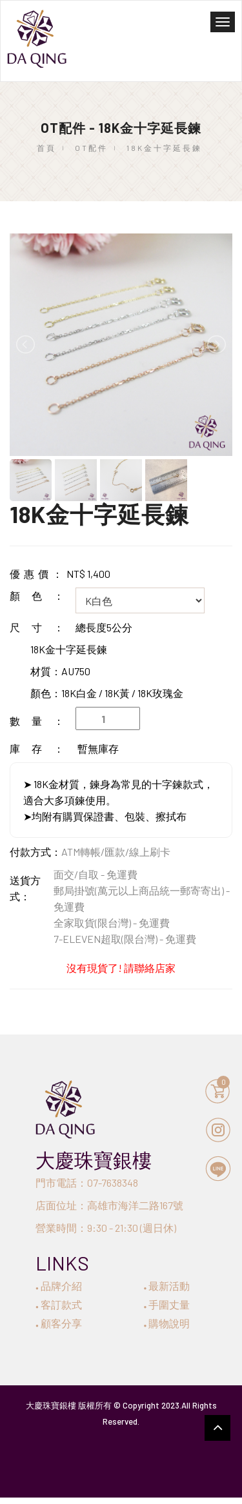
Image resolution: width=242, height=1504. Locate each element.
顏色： (43, 595)
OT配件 (91, 147)
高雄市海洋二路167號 (135, 1205)
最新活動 (167, 1286)
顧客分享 (58, 1323)
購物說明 (167, 1323)
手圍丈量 (167, 1304)
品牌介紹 (58, 1286)
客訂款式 (58, 1304)
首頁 (46, 147)
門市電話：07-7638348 (86, 1182)
